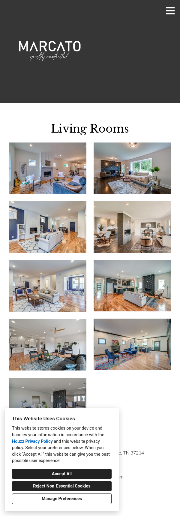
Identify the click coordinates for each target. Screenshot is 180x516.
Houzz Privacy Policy (32, 441)
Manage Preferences (62, 498)
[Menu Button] (170, 11)
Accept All (62, 473)
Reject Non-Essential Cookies (61, 486)
